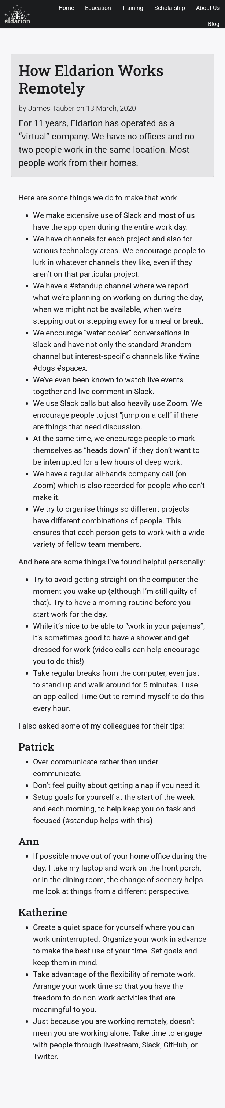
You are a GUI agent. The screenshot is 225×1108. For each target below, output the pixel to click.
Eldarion (17, 13)
